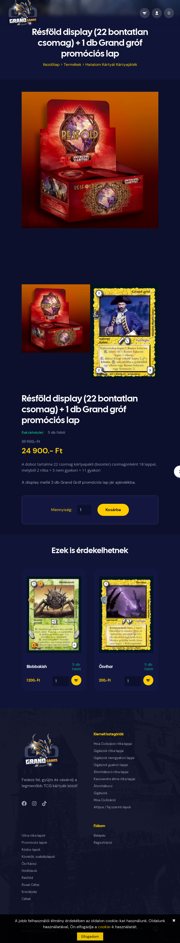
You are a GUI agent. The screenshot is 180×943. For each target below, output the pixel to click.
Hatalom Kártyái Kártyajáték (111, 64)
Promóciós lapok (34, 842)
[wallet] (145, 13)
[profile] (157, 13)
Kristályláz (29, 892)
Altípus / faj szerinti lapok (112, 807)
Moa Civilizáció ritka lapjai (113, 744)
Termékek (72, 64)
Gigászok (100, 793)
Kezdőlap (51, 64)
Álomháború (103, 786)
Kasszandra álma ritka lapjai (114, 779)
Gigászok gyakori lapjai (111, 765)
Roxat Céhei (30, 885)
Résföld (27, 878)
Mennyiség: (61, 509)
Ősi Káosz (29, 864)
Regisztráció (103, 842)
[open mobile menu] (169, 13)
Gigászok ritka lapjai (109, 751)
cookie (104, 926)
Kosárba (113, 509)
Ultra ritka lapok (34, 835)
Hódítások (29, 871)
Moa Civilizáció (105, 800)
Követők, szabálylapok (38, 857)
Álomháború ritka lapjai (111, 772)
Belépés (99, 835)
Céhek (26, 899)
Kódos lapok (31, 849)
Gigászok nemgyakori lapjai (114, 758)
